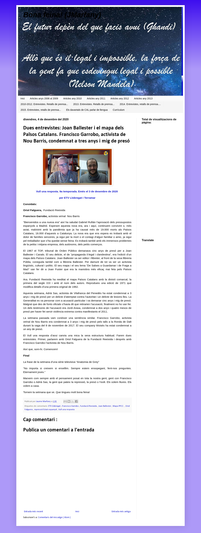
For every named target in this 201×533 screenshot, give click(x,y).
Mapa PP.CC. (118, 406)
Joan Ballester (105, 406)
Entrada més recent (33, 511)
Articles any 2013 (143, 98)
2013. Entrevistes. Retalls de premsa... (93, 104)
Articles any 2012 (119, 98)
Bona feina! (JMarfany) (62, 15)
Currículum (119, 109)
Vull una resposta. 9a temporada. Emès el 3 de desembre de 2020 (77, 191)
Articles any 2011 (96, 98)
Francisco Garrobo (70, 406)
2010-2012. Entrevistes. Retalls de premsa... (44, 104)
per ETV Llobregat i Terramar (77, 197)
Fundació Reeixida (88, 406)
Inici (22, 98)
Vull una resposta (66, 410)
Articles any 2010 (72, 98)
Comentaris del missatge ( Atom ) (54, 517)
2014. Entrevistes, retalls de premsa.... (140, 104)
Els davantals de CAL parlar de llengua (87, 109)
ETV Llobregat (54, 406)
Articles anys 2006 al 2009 (44, 98)
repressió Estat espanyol (45, 410)
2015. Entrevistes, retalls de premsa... (41, 109)
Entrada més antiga (121, 511)
